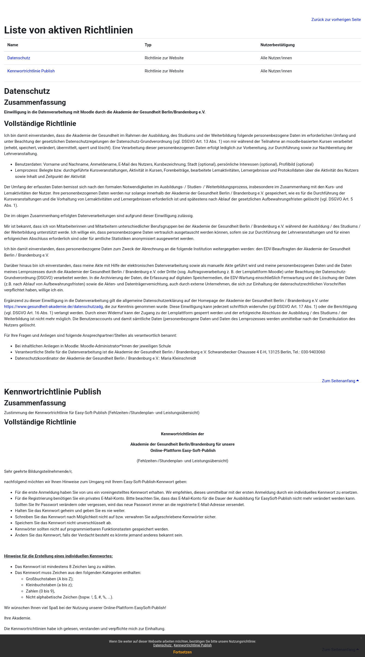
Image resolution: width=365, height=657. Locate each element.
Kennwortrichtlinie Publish (193, 645)
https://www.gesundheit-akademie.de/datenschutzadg (53, 306)
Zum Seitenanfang (340, 380)
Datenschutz (162, 645)
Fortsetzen (182, 652)
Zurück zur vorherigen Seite (336, 19)
